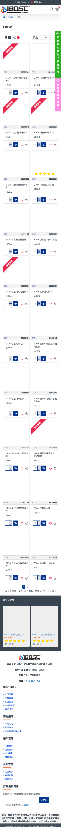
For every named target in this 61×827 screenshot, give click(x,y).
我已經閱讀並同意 (16, 805)
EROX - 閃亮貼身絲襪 (44, 184)
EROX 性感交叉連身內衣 (16, 291)
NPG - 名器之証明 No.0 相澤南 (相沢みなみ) (16, 634)
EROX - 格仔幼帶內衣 (44, 132)
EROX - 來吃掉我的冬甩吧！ (16, 79)
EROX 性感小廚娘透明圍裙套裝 (45, 345)
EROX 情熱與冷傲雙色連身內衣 (45, 400)
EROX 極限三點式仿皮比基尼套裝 (45, 455)
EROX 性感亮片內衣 (43, 291)
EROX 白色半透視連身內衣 (16, 564)
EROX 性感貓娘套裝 (14, 398)
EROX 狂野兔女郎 (42, 508)
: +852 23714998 (31, 680)
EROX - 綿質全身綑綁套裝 (16, 186)
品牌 (10, 17)
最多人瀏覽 (8, 600)
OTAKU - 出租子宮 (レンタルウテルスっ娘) (44, 634)
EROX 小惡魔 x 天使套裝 (45, 239)
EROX (6, 72)
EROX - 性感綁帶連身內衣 (45, 79)
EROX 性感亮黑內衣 (14, 343)
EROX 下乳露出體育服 (15, 239)
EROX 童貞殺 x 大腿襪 (44, 563)
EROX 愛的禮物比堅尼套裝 (16, 455)
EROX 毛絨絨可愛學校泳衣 (16, 509)
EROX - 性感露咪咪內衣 (16, 132)
